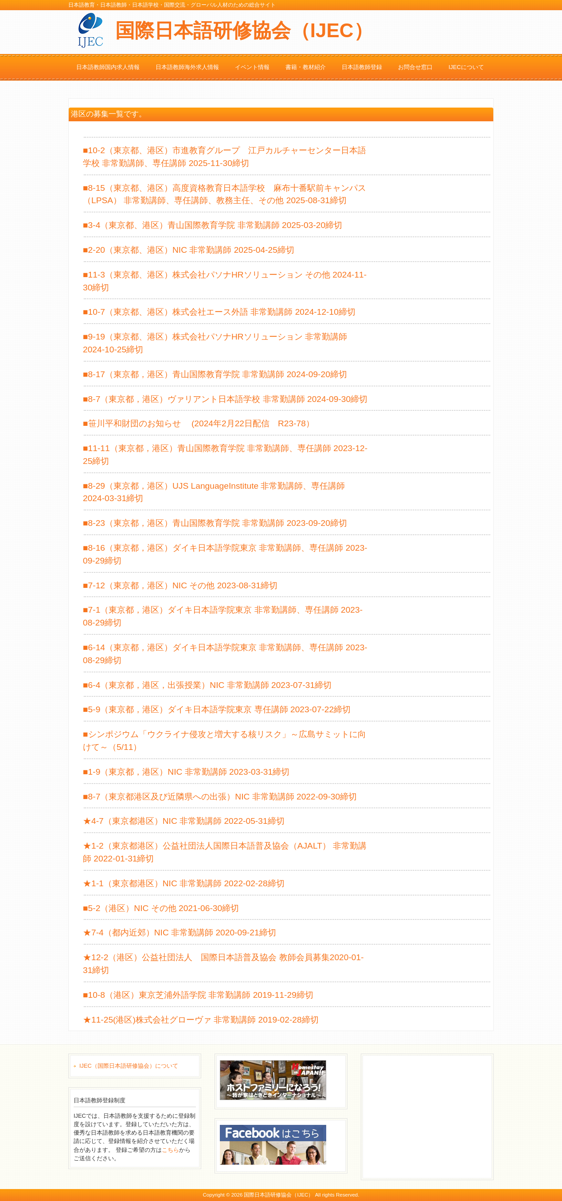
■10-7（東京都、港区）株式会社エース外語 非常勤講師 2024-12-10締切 (219, 312)
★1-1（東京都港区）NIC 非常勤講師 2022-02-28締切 (184, 883)
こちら (170, 1150)
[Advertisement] (432, 1115)
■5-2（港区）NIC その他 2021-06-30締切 (161, 908)
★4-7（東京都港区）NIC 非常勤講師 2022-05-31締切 (184, 821)
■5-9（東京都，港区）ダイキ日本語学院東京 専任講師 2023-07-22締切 (217, 709)
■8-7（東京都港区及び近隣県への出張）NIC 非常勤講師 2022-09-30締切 (220, 796)
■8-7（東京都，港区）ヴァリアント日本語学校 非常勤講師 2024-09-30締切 (225, 399)
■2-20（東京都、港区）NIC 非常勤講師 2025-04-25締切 (188, 250)
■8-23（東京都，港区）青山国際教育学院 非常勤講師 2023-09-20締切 (215, 523)
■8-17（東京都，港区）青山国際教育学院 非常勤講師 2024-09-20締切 (215, 374)
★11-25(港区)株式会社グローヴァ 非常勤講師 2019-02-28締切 (201, 1019)
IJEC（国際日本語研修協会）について (128, 1065)
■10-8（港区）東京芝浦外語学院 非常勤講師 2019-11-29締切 (198, 995)
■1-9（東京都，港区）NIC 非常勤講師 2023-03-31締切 (186, 771)
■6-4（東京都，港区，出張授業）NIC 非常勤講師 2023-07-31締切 (207, 685)
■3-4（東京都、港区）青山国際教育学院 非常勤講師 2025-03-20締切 (212, 225)
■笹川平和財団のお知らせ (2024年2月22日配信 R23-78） (198, 423)
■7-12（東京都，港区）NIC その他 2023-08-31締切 (180, 585)
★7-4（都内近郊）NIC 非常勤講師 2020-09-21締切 (179, 932)
